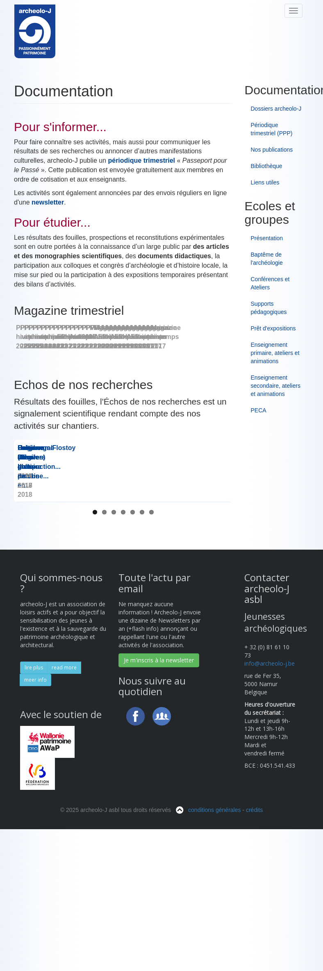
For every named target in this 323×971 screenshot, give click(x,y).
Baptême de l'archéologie (267, 258)
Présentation (267, 238)
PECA (258, 410)
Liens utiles (265, 182)
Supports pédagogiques (269, 307)
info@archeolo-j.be (269, 817)
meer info (35, 833)
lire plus (34, 821)
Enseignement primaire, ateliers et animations (275, 352)
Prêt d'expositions (273, 328)
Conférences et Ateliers (270, 283)
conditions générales (214, 964)
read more (64, 821)
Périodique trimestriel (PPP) (272, 129)
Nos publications (272, 149)
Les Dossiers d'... (123, 630)
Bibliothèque (266, 166)
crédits (254, 964)
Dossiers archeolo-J (276, 108)
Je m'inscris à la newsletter (159, 814)
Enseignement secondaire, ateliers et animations (275, 385)
